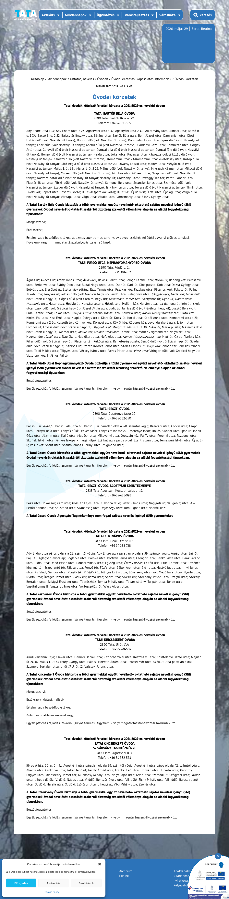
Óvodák (102, 79)
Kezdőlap (38, 79)
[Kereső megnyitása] (202, 14)
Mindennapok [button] (76, 15)
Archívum (125, 871)
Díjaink (124, 876)
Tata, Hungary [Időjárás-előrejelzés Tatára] (187, 45)
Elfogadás (21, 883)
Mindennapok (57, 79)
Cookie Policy (51, 892)
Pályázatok (181, 885)
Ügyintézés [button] (105, 15)
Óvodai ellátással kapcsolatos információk (141, 79)
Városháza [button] (167, 15)
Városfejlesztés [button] (137, 15)
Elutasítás (53, 883)
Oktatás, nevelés (82, 79)
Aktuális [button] (48, 15)
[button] (100, 864)
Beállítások (86, 883)
